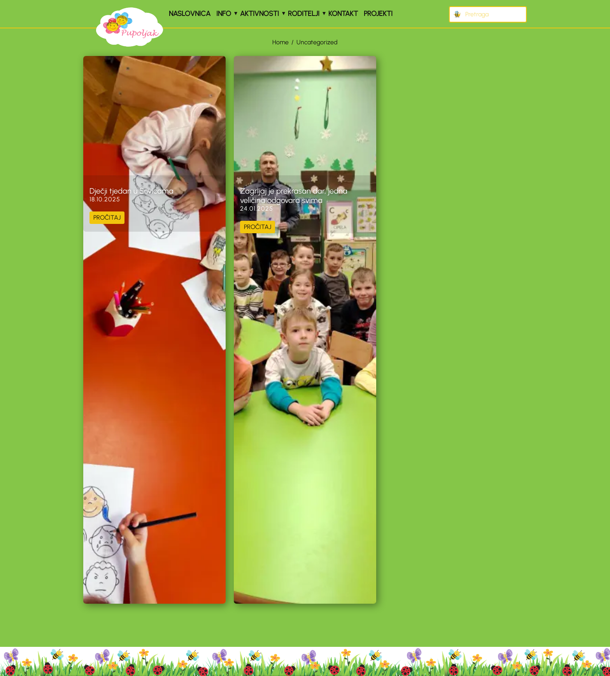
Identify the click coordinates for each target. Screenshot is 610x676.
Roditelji (303, 13)
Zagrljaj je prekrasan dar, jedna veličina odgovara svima (293, 195)
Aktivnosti (259, 13)
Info (223, 13)
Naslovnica (189, 13)
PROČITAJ (107, 217)
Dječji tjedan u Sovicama (131, 191)
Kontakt (343, 13)
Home (280, 42)
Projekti (378, 13)
